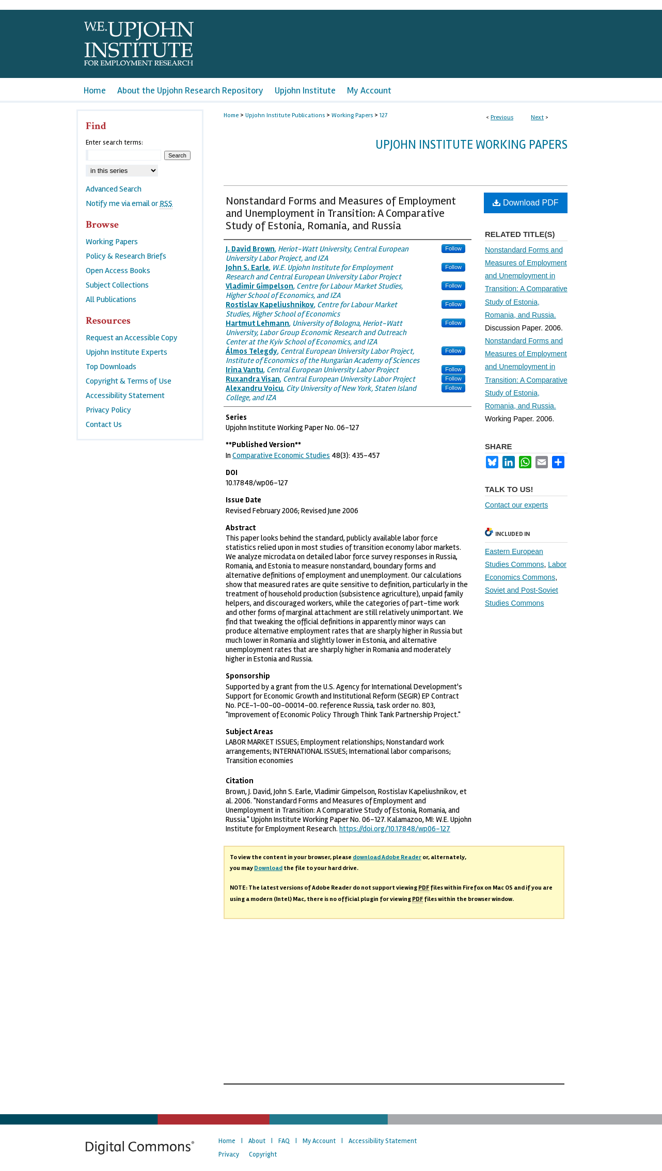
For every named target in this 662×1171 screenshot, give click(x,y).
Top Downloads (111, 366)
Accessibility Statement (125, 395)
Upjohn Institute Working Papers (471, 144)
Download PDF (525, 202)
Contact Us (104, 424)
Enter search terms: (114, 142)
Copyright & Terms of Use (128, 381)
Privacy (228, 1154)
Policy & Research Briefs (126, 256)
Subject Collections (117, 285)
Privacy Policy (108, 410)
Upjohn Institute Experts (126, 352)
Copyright (263, 1154)
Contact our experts (516, 505)
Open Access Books (118, 270)
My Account (319, 1141)
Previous (502, 117)
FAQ (284, 1141)
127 (383, 115)
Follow (453, 248)
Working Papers (352, 115)
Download (268, 868)
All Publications (111, 299)
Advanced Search (113, 189)
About (256, 1141)
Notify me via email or (129, 203)
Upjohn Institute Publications (285, 115)
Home (231, 115)
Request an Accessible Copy (132, 338)
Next (537, 117)
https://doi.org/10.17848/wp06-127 (394, 828)
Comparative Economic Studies (281, 455)
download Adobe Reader (387, 857)
